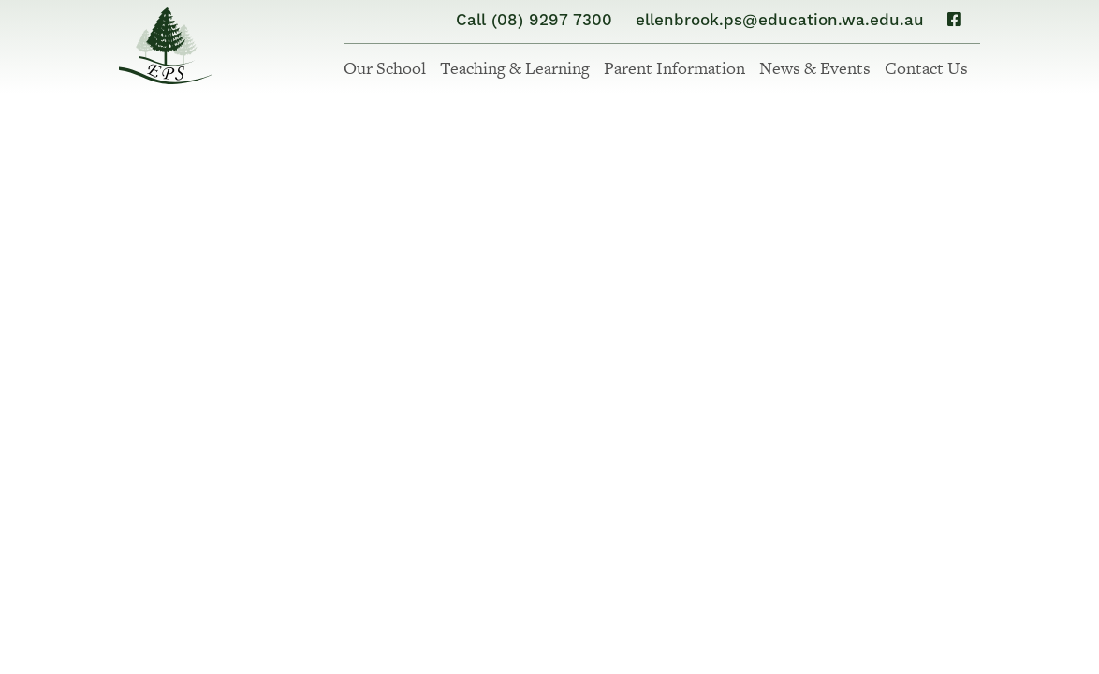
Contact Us (926, 68)
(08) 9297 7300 (551, 20)
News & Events (815, 68)
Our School (385, 68)
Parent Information (674, 68)
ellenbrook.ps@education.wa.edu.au (780, 20)
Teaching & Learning (515, 68)
